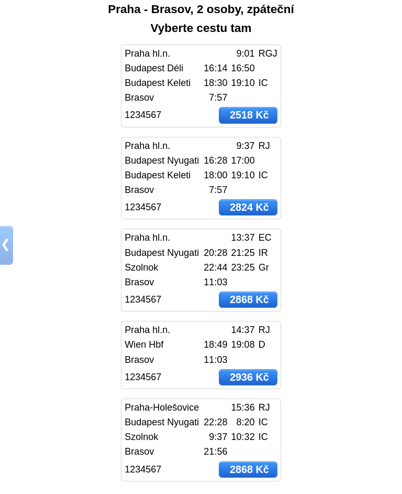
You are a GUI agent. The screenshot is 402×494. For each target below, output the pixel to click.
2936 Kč (249, 377)
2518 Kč (249, 115)
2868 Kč (249, 299)
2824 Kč (249, 207)
